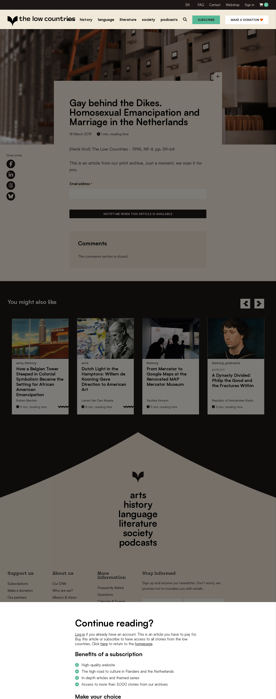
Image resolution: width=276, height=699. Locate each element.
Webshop (233, 5)
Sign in (249, 5)
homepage (143, 643)
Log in (80, 634)
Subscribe (206, 20)
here (104, 643)
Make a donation (247, 20)
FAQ (201, 5)
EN (188, 5)
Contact (215, 5)
